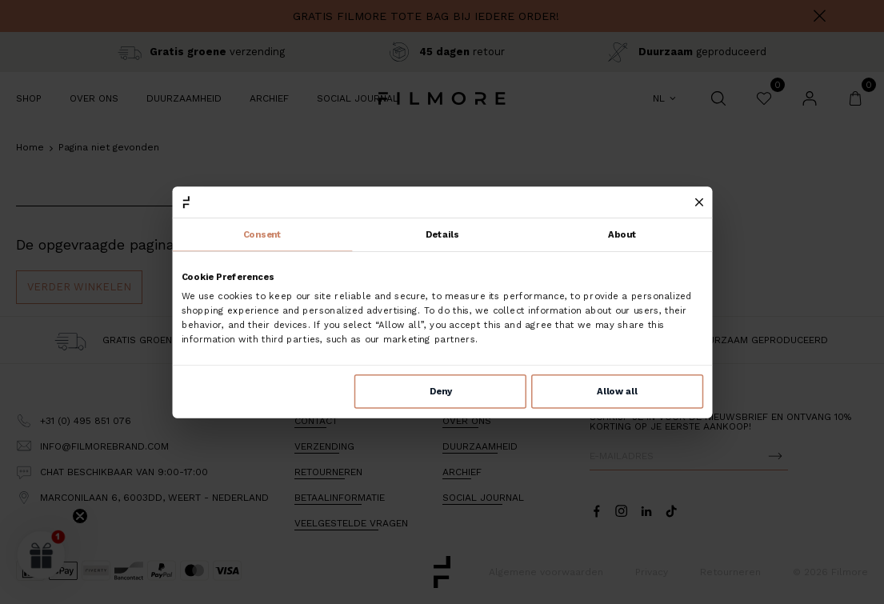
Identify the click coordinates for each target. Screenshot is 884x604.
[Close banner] (698, 202)
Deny (440, 391)
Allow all (617, 391)
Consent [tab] (262, 234)
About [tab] (622, 234)
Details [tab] (442, 234)
